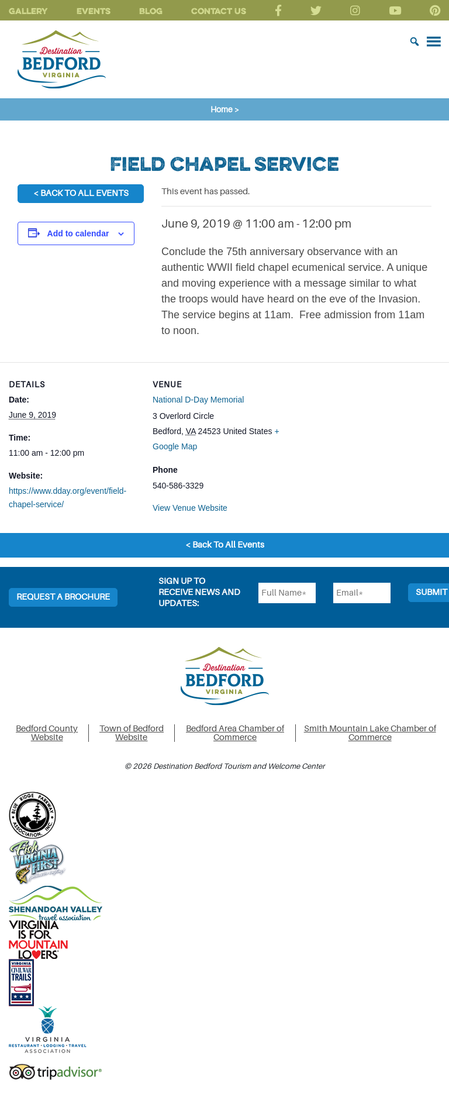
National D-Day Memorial (198, 399)
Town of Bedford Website (131, 733)
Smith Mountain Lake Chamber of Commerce (370, 733)
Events (93, 10)
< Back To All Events (81, 193)
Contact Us (218, 10)
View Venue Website (190, 508)
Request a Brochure (63, 597)
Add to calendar (78, 233)
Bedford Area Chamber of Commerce (235, 733)
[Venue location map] (358, 443)
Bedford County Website (47, 733)
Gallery (28, 10)
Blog (151, 10)
